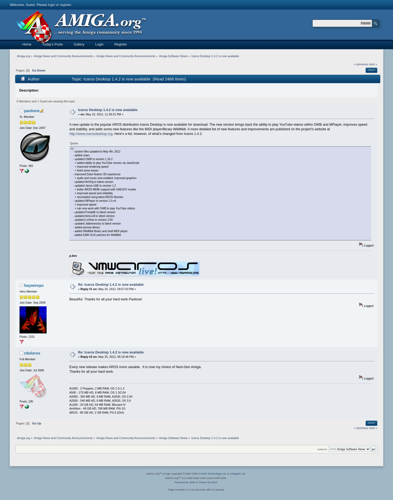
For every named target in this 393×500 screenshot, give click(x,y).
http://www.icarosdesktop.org (90, 134)
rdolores (32, 353)
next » (373, 64)
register (65, 5)
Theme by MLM (208, 482)
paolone (32, 110)
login (51, 5)
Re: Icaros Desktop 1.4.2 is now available (111, 285)
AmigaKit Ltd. (238, 473)
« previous (361, 64)
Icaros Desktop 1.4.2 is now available (107, 110)
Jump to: (322, 449)
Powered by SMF (184, 482)
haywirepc (34, 285)
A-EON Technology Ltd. (212, 473)
